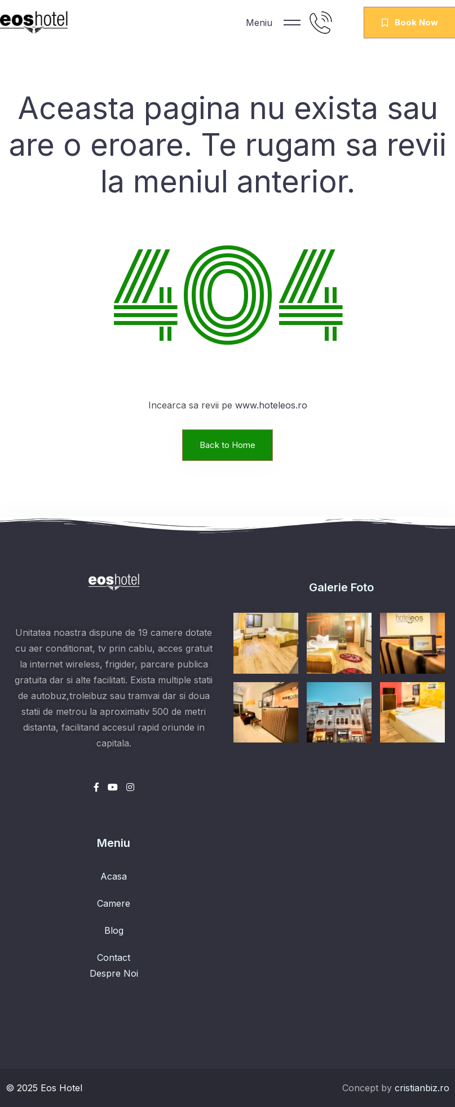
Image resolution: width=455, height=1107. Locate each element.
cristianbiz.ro (422, 1087)
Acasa (113, 876)
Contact (113, 957)
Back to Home (227, 445)
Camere (113, 903)
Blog (113, 930)
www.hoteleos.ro (271, 405)
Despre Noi (114, 973)
